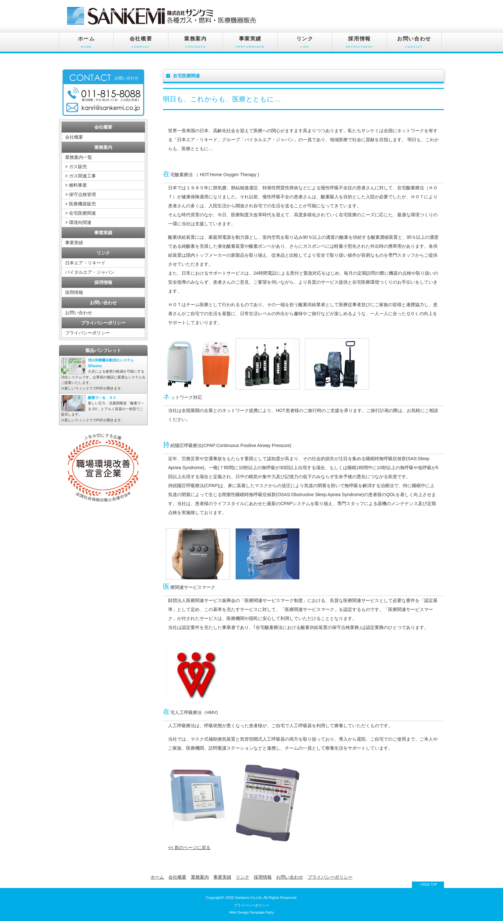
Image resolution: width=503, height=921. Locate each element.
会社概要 (141, 44)
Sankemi (242, 897)
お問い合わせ (414, 44)
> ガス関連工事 (80, 175)
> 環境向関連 (78, 222)
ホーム (86, 44)
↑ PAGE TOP (428, 884)
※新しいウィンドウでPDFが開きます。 (103, 373)
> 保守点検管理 (80, 194)
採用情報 (359, 44)
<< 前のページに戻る (189, 847)
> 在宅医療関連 (80, 213)
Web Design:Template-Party (251, 912)
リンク (305, 44)
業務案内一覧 (78, 157)
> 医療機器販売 (80, 203)
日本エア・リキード (85, 262)
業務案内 (195, 44)
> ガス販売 (76, 166)
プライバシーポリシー (87, 332)
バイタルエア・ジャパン (90, 272)
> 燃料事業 (76, 185)
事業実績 (250, 44)
